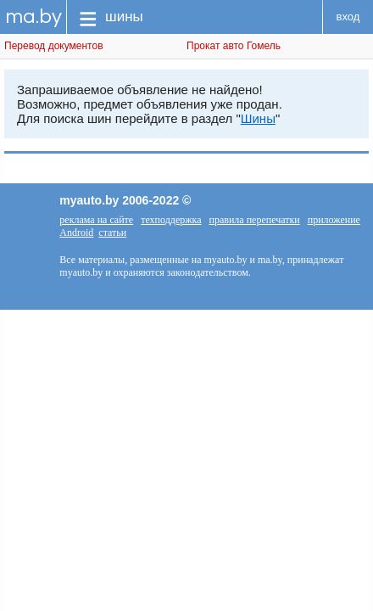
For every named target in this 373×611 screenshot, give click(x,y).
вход (348, 16)
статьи (112, 232)
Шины (258, 118)
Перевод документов (53, 46)
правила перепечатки (254, 220)
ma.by (33, 16)
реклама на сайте (96, 220)
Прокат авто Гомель (233, 46)
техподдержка (171, 220)
